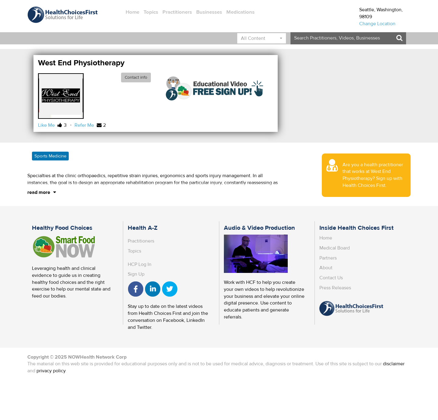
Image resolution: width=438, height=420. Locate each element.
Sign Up (136, 274)
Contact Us (331, 278)
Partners (328, 258)
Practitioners (177, 12)
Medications (240, 12)
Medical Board (334, 248)
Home (132, 12)
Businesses (209, 12)
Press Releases (335, 288)
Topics (151, 12)
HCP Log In (139, 264)
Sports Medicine (50, 156)
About (325, 268)
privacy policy (50, 371)
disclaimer (394, 364)
